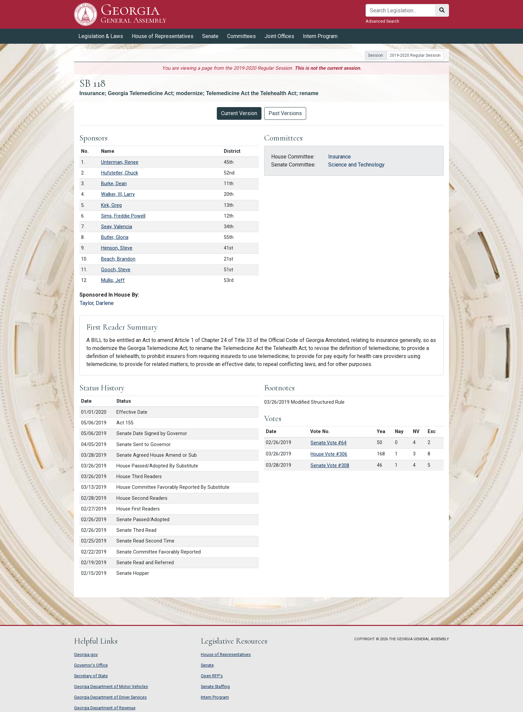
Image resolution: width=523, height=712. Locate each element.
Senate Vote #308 (330, 465)
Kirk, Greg (111, 205)
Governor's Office (91, 665)
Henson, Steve (116, 248)
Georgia (133, 14)
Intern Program (320, 36)
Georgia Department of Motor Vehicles (111, 686)
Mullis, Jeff (113, 280)
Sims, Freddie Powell (123, 216)
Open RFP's (212, 675)
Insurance (339, 156)
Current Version (239, 113)
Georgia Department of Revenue (104, 707)
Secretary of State (91, 675)
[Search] (400, 10)
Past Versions (285, 113)
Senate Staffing (215, 686)
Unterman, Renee (119, 162)
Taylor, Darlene (97, 303)
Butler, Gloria (114, 237)
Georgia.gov (86, 654)
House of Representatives (162, 36)
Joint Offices (279, 36)
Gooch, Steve (115, 270)
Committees (241, 36)
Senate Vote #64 (329, 442)
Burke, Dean (114, 184)
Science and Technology (356, 164)
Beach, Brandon (118, 259)
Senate (210, 36)
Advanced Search (382, 21)
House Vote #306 (329, 454)
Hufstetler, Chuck (119, 173)
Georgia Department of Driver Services (110, 697)
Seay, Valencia (116, 227)
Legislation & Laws (100, 36)
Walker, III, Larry (118, 194)
